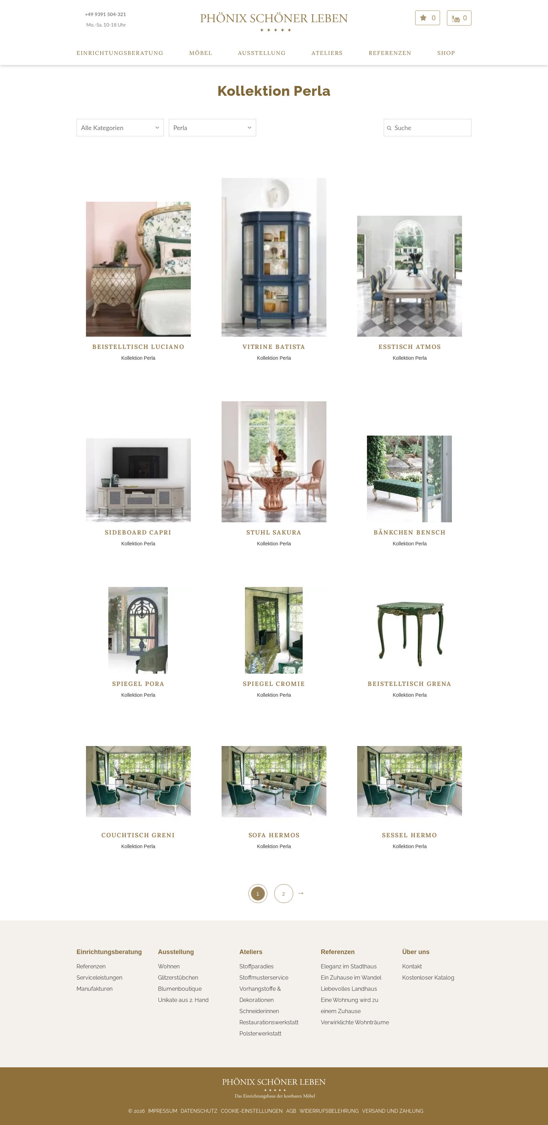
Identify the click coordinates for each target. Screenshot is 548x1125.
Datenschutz (199, 1111)
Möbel (200, 52)
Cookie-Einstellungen (252, 1111)
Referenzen (390, 52)
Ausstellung (262, 52)
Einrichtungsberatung (120, 52)
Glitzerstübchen (178, 977)
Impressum (162, 1111)
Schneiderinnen (259, 1011)
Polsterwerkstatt (260, 1033)
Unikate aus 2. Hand (183, 1000)
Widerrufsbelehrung (329, 1111)
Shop (446, 52)
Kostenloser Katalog (428, 977)
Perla (212, 127)
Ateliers (327, 52)
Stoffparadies (256, 966)
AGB (291, 1111)
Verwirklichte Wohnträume (355, 1022)
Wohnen (169, 966)
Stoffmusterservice (263, 977)
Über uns (416, 951)
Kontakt (412, 966)
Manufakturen (95, 989)
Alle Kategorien (120, 127)
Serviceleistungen (99, 977)
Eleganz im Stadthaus (349, 966)
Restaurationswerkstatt (268, 1022)
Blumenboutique (180, 989)
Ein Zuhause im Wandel (351, 977)
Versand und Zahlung (392, 1111)
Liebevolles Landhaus (349, 989)
